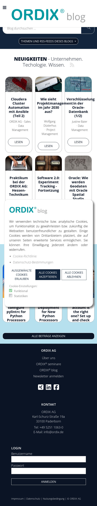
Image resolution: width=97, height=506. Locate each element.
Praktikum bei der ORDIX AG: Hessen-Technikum (18, 186)
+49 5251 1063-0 (51, 427)
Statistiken (21, 296)
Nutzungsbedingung (53, 498)
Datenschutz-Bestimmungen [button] (33, 262)
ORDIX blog (48, 370)
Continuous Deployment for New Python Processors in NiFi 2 (48, 314)
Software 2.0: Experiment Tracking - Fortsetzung (48, 184)
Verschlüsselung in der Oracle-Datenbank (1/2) (81, 107)
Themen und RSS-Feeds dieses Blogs (47, 41)
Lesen (19, 142)
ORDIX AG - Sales (20, 121)
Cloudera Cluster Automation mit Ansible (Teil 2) (18, 107)
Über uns (48, 358)
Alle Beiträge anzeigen (48, 336)
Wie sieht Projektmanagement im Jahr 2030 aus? (55, 105)
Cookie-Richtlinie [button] (25, 256)
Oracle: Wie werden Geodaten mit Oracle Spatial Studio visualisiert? (78, 190)
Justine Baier (79, 121)
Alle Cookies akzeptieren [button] (48, 275)
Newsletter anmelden (48, 376)
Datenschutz (33, 498)
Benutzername (21, 453)
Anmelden (48, 482)
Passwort (17, 465)
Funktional (21, 291)
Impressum (17, 498)
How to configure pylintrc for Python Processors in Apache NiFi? (16, 316)
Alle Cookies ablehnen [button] (74, 275)
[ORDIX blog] (48, 13)
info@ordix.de (54, 432)
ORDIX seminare (48, 364)
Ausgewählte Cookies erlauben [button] (22, 275)
